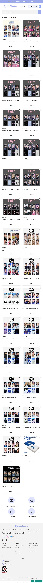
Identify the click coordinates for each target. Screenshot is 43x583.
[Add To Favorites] (19, 21)
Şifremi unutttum (18, 551)
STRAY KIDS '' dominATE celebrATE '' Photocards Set (11, 250)
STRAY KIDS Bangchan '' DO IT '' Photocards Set (10, 189)
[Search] (21, 12)
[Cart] (40, 6)
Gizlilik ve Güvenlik (5, 549)
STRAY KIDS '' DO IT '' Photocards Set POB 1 (30, 189)
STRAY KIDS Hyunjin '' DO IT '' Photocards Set (10, 130)
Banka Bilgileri (17, 553)
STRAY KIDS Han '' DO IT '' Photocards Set (30, 130)
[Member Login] (33, 6)
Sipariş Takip (31, 547)
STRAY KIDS (4, 39)
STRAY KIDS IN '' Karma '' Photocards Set (9, 367)
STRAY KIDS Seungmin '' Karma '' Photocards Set (11, 338)
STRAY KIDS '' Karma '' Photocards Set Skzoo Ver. (31, 278)
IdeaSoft (15, 582)
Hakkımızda (4, 545)
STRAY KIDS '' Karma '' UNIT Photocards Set (10, 308)
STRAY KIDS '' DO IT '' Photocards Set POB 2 (30, 41)
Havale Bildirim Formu (33, 549)
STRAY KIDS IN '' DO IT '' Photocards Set (30, 100)
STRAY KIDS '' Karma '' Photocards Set (9, 456)
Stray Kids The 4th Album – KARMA (29, 456)
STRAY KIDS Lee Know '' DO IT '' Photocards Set (10, 100)
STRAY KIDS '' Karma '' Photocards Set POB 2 (30, 249)
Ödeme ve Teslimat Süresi (33, 545)
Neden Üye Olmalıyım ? (19, 545)
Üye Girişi (17, 549)
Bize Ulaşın (37, 581)
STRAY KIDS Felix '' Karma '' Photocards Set (30, 397)
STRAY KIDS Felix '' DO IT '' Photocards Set (9, 159)
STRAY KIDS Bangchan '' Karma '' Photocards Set (31, 427)
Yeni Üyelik (17, 547)
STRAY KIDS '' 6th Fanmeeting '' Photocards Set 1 (11, 41)
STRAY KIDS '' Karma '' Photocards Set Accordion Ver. (11, 279)
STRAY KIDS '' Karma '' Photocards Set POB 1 (30, 308)
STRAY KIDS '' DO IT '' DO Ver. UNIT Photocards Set (11, 219)
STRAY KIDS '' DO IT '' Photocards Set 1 (29, 219)
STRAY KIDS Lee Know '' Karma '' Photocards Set (31, 338)
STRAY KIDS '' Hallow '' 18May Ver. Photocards (10, 486)
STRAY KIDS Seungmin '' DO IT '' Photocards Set (31, 70)
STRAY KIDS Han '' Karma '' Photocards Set (9, 397)
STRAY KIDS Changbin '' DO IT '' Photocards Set (31, 159)
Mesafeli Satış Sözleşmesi (6, 547)
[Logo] (10, 6)
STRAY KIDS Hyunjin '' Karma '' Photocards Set (31, 367)
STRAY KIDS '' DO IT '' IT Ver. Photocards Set (10, 70)
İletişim (30, 553)
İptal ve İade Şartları (32, 551)
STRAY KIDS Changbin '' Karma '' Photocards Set (11, 427)
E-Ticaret (19, 582)
